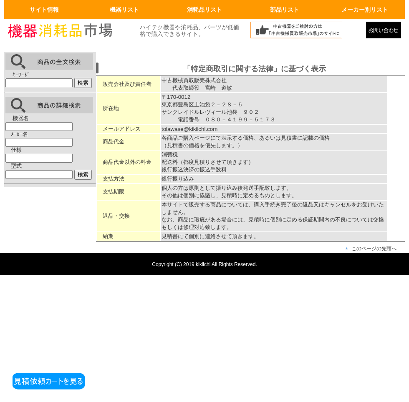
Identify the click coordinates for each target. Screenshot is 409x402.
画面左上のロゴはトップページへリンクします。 (66, 32)
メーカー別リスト (364, 9)
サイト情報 (44, 9)
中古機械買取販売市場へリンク (305, 32)
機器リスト (124, 9)
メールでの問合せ (385, 32)
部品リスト (284, 9)
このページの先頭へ (373, 248)
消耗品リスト (204, 9)
